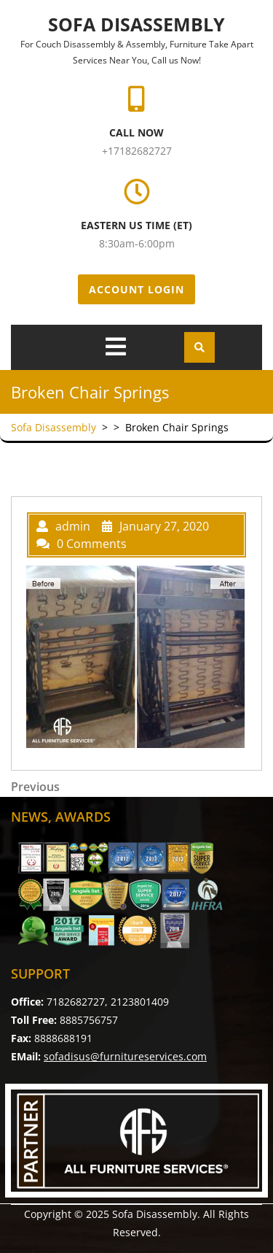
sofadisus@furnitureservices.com (125, 1056)
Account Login (136, 289)
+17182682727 (137, 151)
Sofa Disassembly (136, 24)
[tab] (116, 346)
